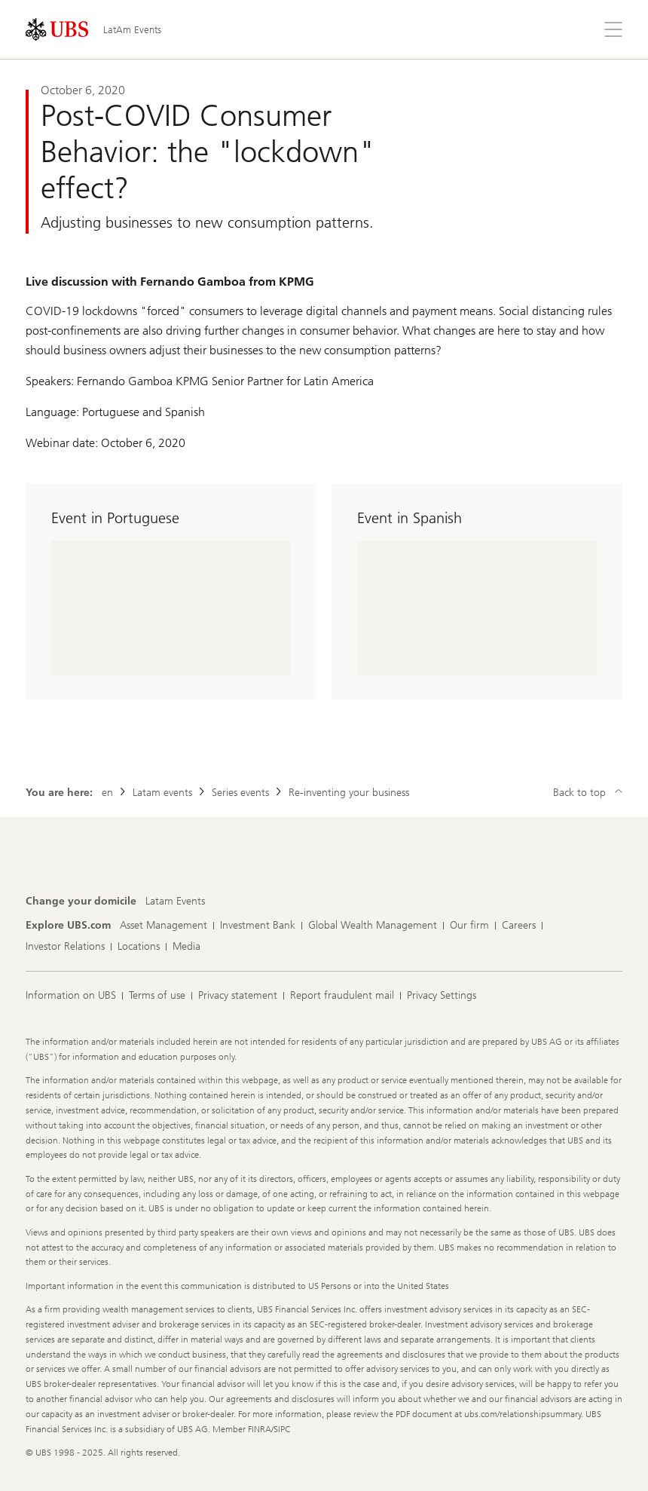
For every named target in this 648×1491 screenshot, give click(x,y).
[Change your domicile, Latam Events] (175, 901)
